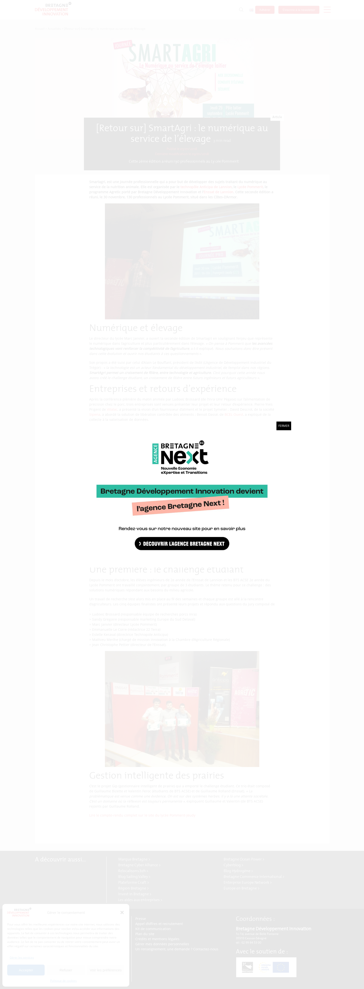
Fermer (283, 426)
